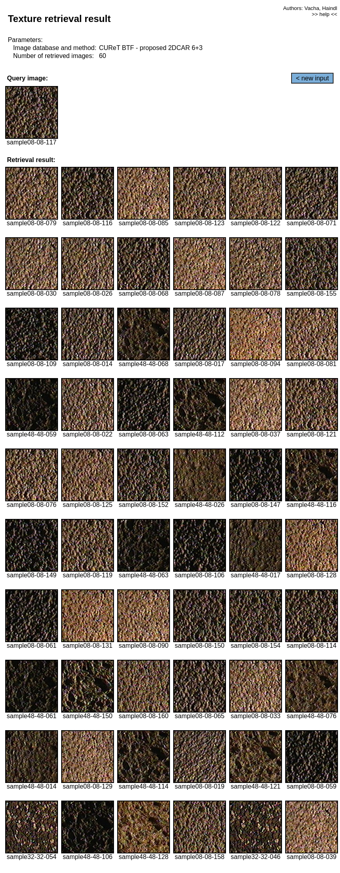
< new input (312, 78)
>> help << (324, 14)
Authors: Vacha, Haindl (310, 8)
